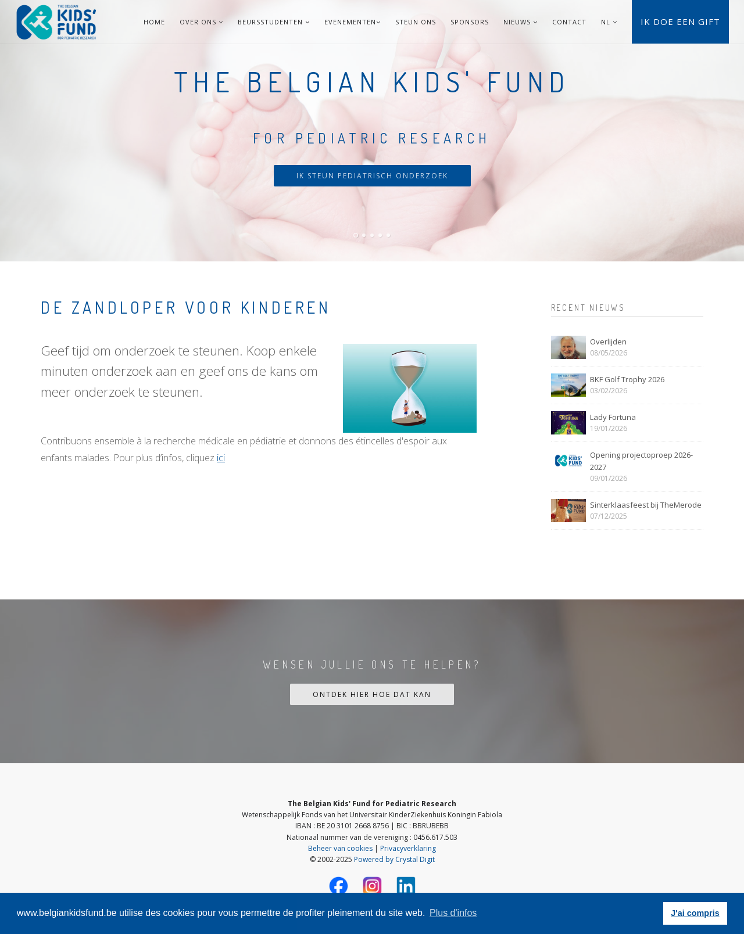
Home (154, 21)
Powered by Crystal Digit (394, 859)
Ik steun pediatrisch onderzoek (372, 176)
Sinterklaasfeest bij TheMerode (646, 505)
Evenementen (352, 21)
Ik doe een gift (680, 21)
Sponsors (469, 21)
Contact (569, 21)
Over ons (201, 21)
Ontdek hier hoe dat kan (372, 694)
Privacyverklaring (408, 848)
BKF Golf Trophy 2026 (627, 379)
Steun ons (415, 21)
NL (605, 21)
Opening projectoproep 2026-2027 (641, 461)
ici (221, 457)
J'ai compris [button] (695, 913)
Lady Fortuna (613, 417)
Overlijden (608, 341)
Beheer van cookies (340, 848)
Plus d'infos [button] (453, 913)
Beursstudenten (274, 21)
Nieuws (520, 21)
